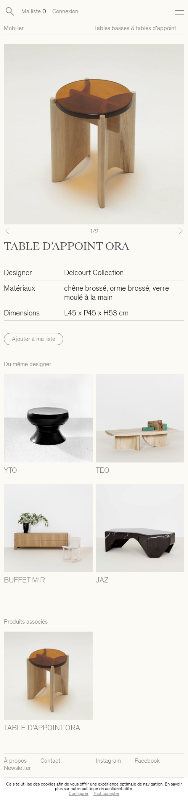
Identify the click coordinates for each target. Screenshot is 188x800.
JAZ (102, 579)
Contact (50, 760)
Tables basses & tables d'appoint (135, 28)
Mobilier (14, 28)
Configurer (78, 793)
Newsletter (17, 767)
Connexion (65, 11)
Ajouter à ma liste (33, 338)
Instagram (108, 760)
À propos (15, 760)
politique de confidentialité (107, 788)
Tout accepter (106, 793)
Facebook (147, 760)
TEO (102, 470)
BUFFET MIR (24, 579)
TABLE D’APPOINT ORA (42, 727)
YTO (10, 470)
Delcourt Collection (94, 272)
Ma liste (33, 11)
